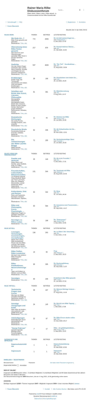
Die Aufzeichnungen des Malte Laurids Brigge (18, 143)
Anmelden (8, 360)
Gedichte (15, 64)
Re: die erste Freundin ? (62, 158)
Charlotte (60, 141)
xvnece (76, 383)
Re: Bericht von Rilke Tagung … (65, 303)
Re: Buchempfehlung (61, 263)
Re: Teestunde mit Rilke (62, 170)
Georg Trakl (60, 118)
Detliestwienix (61, 39)
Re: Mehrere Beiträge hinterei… (65, 289)
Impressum (16, 351)
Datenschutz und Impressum (11, 340)
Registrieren (19, 360)
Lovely (59, 279)
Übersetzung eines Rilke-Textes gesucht (19, 49)
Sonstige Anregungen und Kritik (18, 306)
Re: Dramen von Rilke (61, 117)
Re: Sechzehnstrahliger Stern (64, 139)
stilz (25, 43)
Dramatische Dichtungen (16, 118)
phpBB (38, 394)
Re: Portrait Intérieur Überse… (64, 47)
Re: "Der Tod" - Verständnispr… (65, 64)
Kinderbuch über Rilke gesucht (64, 278)
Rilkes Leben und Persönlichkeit (10, 154)
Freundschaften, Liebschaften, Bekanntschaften (18, 173)
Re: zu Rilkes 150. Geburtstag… (65, 231)
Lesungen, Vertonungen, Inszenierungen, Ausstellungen (18, 235)
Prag (55, 251)
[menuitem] (19, 22)
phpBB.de (54, 396)
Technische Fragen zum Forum (16, 291)
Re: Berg (57, 191)
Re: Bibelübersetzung (61, 91)
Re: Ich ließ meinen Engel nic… (64, 38)
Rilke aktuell (9, 228)
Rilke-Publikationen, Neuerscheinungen (18, 267)
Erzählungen (16, 78)
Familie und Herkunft (16, 159)
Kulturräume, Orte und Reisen (18, 192)
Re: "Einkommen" (60, 219)
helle (58, 79)
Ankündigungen (18, 318)
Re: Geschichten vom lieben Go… (65, 77)
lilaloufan (59, 265)
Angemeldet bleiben (11, 365)
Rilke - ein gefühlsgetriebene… (64, 328)
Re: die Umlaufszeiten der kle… (65, 129)
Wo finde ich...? (17, 38)
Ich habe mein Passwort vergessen (61, 362)
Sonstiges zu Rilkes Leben (16, 221)
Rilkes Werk (9, 35)
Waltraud (59, 172)
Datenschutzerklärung (61, 344)
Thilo (22, 43)
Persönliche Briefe (19, 129)
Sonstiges (15, 278)
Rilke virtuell (9, 286)
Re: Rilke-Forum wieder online (64, 317)
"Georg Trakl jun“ (18, 328)
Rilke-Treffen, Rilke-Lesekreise (18, 252)
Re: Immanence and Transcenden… (66, 205)
